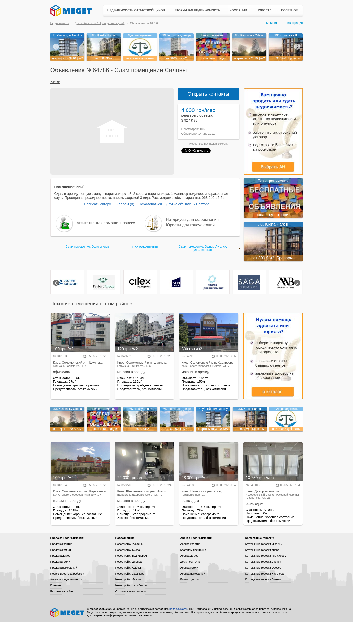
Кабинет (271, 23)
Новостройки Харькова (129, 573)
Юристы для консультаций (190, 225)
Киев (55, 81)
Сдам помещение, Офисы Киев (87, 246)
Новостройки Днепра (128, 561)
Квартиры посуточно (193, 549)
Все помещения (145, 247)
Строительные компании (130, 591)
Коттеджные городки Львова (263, 579)
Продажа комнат (60, 549)
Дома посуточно (190, 561)
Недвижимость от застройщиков (136, 10)
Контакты (56, 585)
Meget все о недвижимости (67, 612)
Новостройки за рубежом (131, 585)
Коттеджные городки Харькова (264, 573)
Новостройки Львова (128, 579)
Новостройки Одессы (128, 567)
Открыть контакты (208, 94)
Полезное (289, 10)
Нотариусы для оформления (192, 219)
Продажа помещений (63, 567)
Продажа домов (60, 555)
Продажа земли (60, 561)
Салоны (176, 70)
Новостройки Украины (129, 543)
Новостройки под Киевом (131, 555)
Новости (264, 10)
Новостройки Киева (127, 549)
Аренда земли (189, 567)
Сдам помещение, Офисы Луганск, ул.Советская (203, 248)
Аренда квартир (190, 543)
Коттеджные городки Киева (262, 549)
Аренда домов (189, 555)
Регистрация (294, 23)
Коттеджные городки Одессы (263, 567)
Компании (238, 10)
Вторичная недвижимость (197, 10)
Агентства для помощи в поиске (106, 223)
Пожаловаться (150, 204)
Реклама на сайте (61, 591)
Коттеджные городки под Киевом (266, 555)
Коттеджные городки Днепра (263, 561)
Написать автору (97, 204)
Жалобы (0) (124, 204)
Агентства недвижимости (66, 579)
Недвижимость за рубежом (67, 573)
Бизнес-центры (189, 579)
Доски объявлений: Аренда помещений (99, 23)
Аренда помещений (192, 573)
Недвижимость (59, 23)
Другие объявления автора (187, 204)
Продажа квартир (61, 543)
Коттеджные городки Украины (264, 543)
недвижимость (218, 143)
